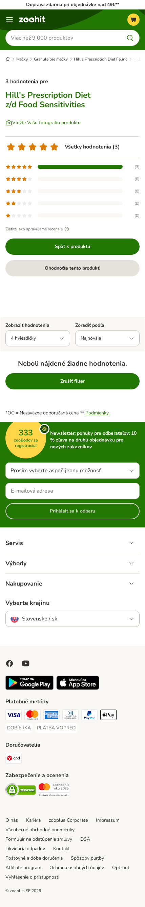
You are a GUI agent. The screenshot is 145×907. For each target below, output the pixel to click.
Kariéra (33, 820)
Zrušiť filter (72, 381)
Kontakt (61, 848)
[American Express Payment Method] (51, 715)
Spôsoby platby (87, 858)
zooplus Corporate (68, 820)
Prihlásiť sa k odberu (72, 511)
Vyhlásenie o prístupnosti (32, 877)
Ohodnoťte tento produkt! (72, 268)
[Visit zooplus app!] (29, 688)
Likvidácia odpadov (25, 848)
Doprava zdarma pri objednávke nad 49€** (72, 4)
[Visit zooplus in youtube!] (26, 663)
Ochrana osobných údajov (76, 867)
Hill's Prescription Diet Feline (100, 59)
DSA (85, 839)
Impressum (108, 820)
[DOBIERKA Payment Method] (19, 728)
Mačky (22, 59)
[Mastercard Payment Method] (32, 715)
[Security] (20, 791)
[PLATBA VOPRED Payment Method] (56, 728)
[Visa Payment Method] (13, 715)
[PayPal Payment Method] (89, 715)
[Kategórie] (9, 19)
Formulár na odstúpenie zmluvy (38, 839)
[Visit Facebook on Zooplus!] (9, 663)
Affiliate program (23, 867)
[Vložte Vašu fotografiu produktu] (43, 122)
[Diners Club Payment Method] (70, 715)
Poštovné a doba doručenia (34, 858)
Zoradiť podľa (89, 325)
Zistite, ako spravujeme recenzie (38, 229)
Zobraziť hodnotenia (27, 325)
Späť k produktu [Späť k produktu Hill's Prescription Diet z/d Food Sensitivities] (72, 246)
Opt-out (120, 867)
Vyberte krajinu (27, 603)
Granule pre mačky (51, 59)
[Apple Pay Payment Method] (108, 715)
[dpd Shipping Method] (13, 759)
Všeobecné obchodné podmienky (40, 829)
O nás (11, 820)
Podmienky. (97, 413)
